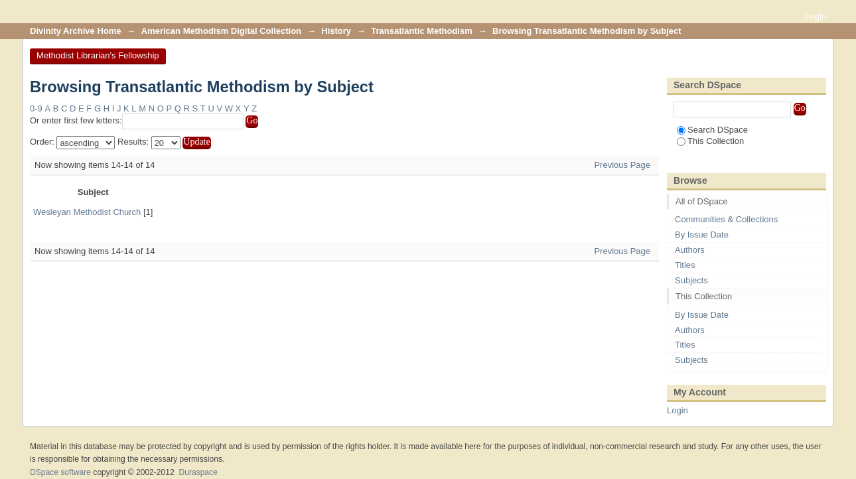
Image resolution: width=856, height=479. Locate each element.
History (336, 31)
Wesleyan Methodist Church (87, 212)
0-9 (36, 108)
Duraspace (197, 472)
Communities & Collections (726, 219)
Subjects (691, 280)
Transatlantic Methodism (421, 31)
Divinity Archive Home (75, 31)
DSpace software (60, 472)
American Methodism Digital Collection (221, 31)
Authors (690, 250)
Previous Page (622, 165)
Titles (685, 265)
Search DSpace (712, 130)
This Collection (710, 141)
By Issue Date (702, 235)
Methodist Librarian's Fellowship (97, 55)
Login (815, 16)
